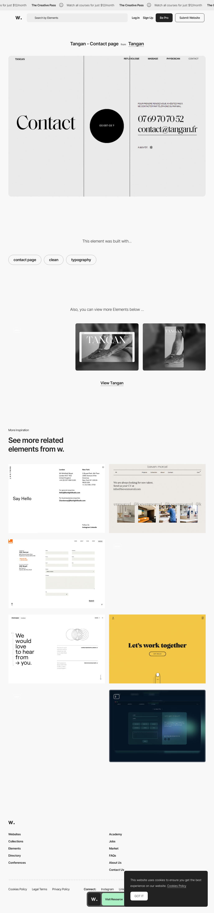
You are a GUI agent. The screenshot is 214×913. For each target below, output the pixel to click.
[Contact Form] (157, 726)
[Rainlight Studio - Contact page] (56, 498)
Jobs (112, 841)
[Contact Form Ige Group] (56, 573)
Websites (14, 834)
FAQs (112, 855)
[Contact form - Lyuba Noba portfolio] (157, 573)
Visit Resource (114, 899)
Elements (14, 848)
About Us (115, 862)
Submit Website (190, 17)
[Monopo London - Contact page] (56, 649)
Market (113, 848)
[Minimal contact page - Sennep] (157, 649)
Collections (15, 841)
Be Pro (164, 17)
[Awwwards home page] (94, 899)
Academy (115, 834)
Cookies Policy (17, 889)
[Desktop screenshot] (106, 347)
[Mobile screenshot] (174, 347)
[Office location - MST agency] (56, 724)
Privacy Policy (61, 889)
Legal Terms (39, 889)
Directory (14, 855)
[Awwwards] (18, 17)
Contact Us (116, 869)
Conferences (17, 862)
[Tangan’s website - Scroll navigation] (39, 345)
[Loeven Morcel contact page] (157, 498)
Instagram (107, 889)
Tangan (136, 43)
